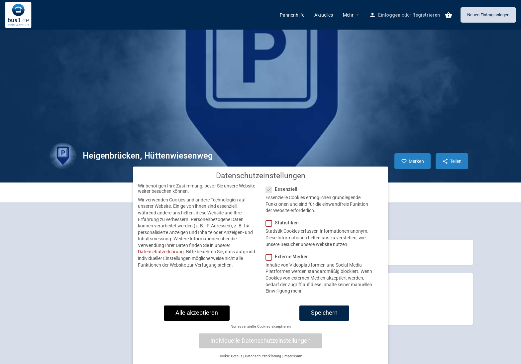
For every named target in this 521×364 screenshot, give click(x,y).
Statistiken (284, 228)
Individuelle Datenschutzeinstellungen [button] (260, 346)
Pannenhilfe (292, 15)
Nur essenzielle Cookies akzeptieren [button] (261, 332)
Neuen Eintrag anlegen (488, 14)
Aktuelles (323, 15)
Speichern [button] (324, 318)
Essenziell (283, 194)
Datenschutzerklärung (161, 257)
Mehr (348, 15)
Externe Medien (289, 262)
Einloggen (389, 15)
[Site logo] (19, 14)
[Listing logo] (63, 156)
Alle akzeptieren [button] (196, 318)
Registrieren (426, 15)
